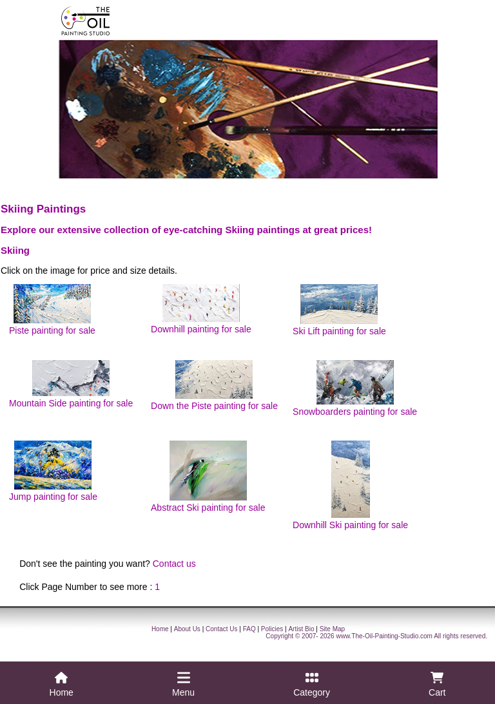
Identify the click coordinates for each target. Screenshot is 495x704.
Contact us (174, 563)
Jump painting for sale (53, 471)
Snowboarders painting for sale (355, 388)
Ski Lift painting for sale (339, 310)
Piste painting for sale (52, 310)
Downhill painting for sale (201, 309)
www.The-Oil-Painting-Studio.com (384, 636)
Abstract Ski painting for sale (208, 477)
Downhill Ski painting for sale (350, 485)
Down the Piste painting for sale (214, 385)
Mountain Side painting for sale (71, 384)
